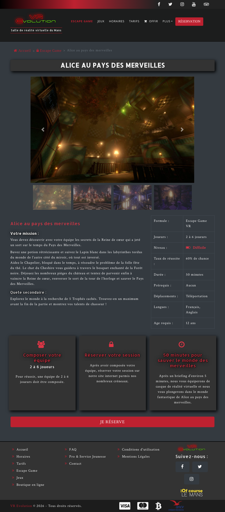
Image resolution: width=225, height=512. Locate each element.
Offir (151, 21)
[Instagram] (191, 479)
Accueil (20, 449)
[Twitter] (200, 467)
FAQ (70, 449)
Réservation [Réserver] (189, 21)
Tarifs (134, 21)
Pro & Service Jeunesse (85, 456)
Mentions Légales (134, 456)
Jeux (101, 21)
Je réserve (112, 422)
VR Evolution (21, 506)
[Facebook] (182, 467)
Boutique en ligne (28, 484)
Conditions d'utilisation (139, 449)
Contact (73, 463)
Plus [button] (166, 21)
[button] (43, 129)
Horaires (117, 21)
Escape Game (82, 21)
